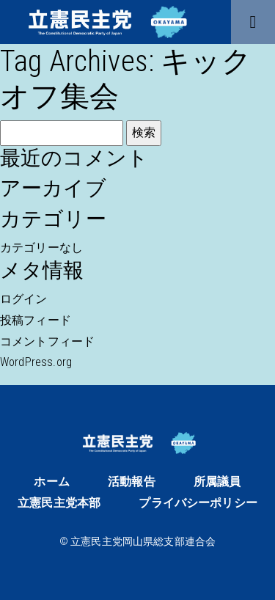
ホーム (51, 482)
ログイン (24, 299)
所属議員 (217, 482)
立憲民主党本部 (59, 503)
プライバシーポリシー (198, 503)
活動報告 (131, 482)
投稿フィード (35, 320)
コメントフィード (47, 341)
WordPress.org (36, 362)
